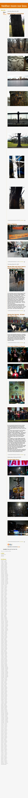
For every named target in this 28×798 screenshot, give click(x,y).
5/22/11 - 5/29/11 (4, 746)
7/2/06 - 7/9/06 (3, 561)
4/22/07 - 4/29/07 (4, 598)
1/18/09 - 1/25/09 (4, 680)
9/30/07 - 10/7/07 (4, 619)
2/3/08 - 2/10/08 (4, 635)
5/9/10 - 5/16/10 (4, 740)
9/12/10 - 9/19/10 (4, 741)
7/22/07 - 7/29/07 (4, 610)
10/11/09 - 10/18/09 (4, 713)
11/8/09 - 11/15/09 (4, 716)
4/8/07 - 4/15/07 (4, 597)
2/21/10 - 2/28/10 (4, 730)
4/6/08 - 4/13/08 (4, 643)
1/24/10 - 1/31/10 (4, 726)
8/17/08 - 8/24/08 (4, 660)
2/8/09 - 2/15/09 (4, 682)
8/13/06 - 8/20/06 (4, 566)
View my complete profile (6, 551)
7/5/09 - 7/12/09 (4, 700)
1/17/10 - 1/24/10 (4, 725)
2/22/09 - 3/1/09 (4, 684)
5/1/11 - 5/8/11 (3, 743)
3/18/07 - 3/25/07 (4, 594)
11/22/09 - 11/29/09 (4, 718)
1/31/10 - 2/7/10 (4, 727)
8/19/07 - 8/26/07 (4, 614)
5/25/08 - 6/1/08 (4, 649)
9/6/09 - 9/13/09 (4, 708)
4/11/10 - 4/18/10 (4, 736)
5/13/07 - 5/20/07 (4, 601)
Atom (19, 546)
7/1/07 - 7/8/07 (3, 607)
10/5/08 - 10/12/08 (4, 666)
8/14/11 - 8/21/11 (4, 757)
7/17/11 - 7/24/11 (4, 753)
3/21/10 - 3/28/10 (4, 733)
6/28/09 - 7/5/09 (4, 699)
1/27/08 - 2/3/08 (4, 634)
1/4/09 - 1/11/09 (4, 678)
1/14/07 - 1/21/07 (4, 586)
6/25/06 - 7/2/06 (4, 560)
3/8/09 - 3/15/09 (4, 686)
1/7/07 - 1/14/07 (4, 585)
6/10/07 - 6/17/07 (4, 605)
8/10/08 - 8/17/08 (4, 659)
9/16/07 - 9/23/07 (4, 617)
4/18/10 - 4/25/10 (4, 737)
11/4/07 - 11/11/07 (4, 623)
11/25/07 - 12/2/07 (4, 626)
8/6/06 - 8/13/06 (4, 565)
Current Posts (3, 764)
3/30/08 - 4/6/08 (4, 642)
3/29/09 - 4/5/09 (4, 689)
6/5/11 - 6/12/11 (4, 748)
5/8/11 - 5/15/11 (4, 744)
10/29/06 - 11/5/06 (4, 576)
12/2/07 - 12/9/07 (4, 627)
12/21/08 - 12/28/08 (4, 676)
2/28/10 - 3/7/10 (4, 731)
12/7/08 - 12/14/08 (4, 674)
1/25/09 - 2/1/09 (4, 681)
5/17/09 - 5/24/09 (4, 695)
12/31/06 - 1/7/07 (4, 584)
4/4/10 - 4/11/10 (4, 735)
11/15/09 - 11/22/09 (4, 717)
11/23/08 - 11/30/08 (4, 673)
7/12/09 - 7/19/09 (4, 701)
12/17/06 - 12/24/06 (4, 582)
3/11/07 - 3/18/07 (4, 593)
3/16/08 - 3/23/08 (4, 640)
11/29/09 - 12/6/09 (4, 719)
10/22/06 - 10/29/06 (4, 575)
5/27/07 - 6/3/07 (4, 603)
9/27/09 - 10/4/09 (4, 711)
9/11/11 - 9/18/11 (4, 760)
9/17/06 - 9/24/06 (4, 571)
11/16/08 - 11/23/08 (4, 672)
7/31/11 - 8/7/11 (4, 755)
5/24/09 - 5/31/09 (4, 696)
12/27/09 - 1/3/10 (4, 723)
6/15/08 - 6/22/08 (4, 652)
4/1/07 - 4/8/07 (3, 596)
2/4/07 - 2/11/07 (4, 589)
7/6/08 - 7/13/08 (4, 655)
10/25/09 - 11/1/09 (4, 715)
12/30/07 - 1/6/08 (4, 631)
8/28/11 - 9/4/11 (4, 758)
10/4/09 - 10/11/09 (4, 712)
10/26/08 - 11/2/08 (4, 669)
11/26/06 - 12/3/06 (4, 580)
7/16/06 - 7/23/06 (4, 563)
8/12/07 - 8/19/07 (4, 613)
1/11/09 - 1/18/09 (4, 679)
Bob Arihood (4, 14)
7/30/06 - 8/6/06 (4, 564)
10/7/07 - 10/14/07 (4, 620)
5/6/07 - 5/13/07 (4, 600)
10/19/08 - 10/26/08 (4, 668)
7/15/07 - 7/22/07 (4, 609)
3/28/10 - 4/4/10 (4, 734)
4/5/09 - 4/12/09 (4, 690)
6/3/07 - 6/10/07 (4, 604)
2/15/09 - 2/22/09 (4, 683)
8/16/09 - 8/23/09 (4, 706)
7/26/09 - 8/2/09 (4, 703)
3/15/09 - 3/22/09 (4, 687)
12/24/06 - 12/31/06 (4, 583)
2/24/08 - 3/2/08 (4, 638)
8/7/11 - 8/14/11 (4, 756)
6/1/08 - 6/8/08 (3, 650)
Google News (3, 554)
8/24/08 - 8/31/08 (4, 661)
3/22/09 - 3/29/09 (4, 688)
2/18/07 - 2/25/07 (4, 590)
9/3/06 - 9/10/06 (4, 569)
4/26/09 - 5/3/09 (4, 692)
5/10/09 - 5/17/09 (4, 694)
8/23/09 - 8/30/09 (4, 707)
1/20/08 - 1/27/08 (4, 633)
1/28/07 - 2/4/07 (4, 588)
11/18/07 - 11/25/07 (4, 625)
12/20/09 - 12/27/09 (4, 722)
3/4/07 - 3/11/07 (4, 592)
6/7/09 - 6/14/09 (4, 698)
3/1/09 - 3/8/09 (3, 685)
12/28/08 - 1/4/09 (4, 677)
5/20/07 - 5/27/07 (4, 602)
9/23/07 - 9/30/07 (4, 618)
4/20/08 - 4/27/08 (4, 645)
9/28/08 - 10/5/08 (4, 665)
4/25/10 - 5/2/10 (4, 738)
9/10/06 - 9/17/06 (4, 570)
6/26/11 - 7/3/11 (4, 750)
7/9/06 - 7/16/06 (4, 562)
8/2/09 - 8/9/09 (3, 704)
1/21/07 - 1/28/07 (4, 587)
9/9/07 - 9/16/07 (4, 616)
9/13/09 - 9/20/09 (4, 709)
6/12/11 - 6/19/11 (4, 749)
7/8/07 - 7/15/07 (4, 608)
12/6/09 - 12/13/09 (4, 720)
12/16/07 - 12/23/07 (4, 629)
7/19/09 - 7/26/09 (4, 702)
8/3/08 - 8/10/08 (4, 658)
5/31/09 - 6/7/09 (4, 697)
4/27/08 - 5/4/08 (4, 646)
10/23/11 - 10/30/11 (4, 763)
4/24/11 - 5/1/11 (4, 742)
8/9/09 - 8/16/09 (4, 705)
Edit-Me (2, 555)
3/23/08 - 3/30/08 (4, 641)
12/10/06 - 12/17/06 (4, 581)
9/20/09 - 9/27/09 (4, 710)
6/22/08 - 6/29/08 (4, 653)
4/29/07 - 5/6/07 (4, 599)
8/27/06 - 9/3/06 (4, 568)
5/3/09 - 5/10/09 (4, 693)
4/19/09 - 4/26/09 (4, 691)
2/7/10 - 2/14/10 (4, 728)
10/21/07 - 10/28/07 (4, 622)
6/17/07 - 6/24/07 (4, 606)
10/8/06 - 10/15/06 (4, 573)
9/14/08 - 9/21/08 (4, 664)
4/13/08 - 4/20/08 (4, 644)
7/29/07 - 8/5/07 (4, 611)
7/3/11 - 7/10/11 (4, 751)
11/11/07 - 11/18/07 (4, 624)
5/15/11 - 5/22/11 (4, 745)
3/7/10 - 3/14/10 (4, 732)
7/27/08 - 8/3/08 (4, 657)
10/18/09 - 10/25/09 (4, 714)
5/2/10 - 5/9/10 (3, 739)
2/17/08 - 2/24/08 (4, 637)
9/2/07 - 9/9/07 (3, 615)
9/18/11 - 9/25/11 (4, 761)
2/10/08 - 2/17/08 (4, 636)
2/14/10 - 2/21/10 (4, 729)
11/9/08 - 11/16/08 (4, 671)
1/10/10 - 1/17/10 (4, 724)
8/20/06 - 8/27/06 (4, 567)
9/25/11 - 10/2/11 (4, 762)
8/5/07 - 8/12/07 (4, 612)
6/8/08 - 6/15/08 (4, 651)
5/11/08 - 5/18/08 (4, 648)
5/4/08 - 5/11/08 (4, 647)
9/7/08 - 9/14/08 (4, 663)
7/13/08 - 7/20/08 (4, 656)
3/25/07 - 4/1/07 (4, 595)
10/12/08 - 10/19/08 (4, 667)
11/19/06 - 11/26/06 (4, 579)
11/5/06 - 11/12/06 (4, 577)
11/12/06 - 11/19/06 (4, 578)
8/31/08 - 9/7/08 (4, 662)
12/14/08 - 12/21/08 (4, 675)
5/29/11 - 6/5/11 (4, 747)
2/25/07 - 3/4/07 (4, 591)
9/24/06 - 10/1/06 (4, 572)
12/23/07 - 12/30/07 (4, 630)
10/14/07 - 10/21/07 (4, 621)
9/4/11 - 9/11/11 (4, 759)
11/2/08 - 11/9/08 (4, 670)
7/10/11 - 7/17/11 (4, 752)
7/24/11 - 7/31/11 (4, 754)
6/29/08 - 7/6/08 (4, 654)
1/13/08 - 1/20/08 (4, 632)
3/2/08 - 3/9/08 (3, 639)
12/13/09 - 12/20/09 (4, 721)
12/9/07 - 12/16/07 (4, 628)
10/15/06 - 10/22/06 (4, 574)
